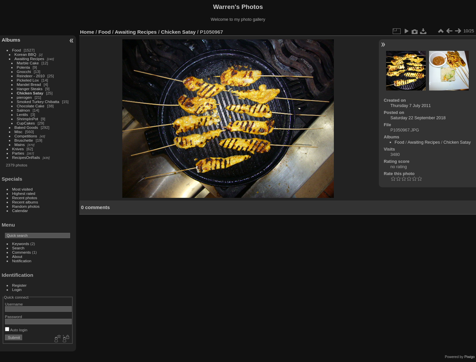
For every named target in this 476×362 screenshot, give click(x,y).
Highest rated (23, 193)
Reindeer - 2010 (31, 76)
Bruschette (24, 140)
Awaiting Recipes (29, 58)
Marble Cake (28, 63)
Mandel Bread (29, 84)
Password (13, 316)
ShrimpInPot (27, 119)
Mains (20, 144)
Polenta (23, 67)
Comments (21, 252)
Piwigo (469, 357)
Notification (21, 261)
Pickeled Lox (28, 80)
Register (19, 285)
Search (18, 248)
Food (16, 50)
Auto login (16, 330)
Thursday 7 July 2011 (410, 105)
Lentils (22, 114)
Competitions (26, 136)
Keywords (20, 243)
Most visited (22, 189)
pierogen (24, 97)
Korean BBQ (25, 54)
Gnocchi (24, 71)
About (17, 256)
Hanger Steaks (30, 89)
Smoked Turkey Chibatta (38, 101)
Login (17, 289)
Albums (11, 40)
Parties (18, 153)
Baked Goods (26, 127)
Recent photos (24, 198)
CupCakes (26, 123)
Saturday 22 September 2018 (418, 117)
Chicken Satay (30, 93)
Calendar (20, 210)
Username (14, 304)
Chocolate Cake (31, 106)
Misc (18, 131)
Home (87, 32)
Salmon (23, 110)
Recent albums (25, 202)
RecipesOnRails (26, 157)
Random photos (26, 206)
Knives (18, 149)
